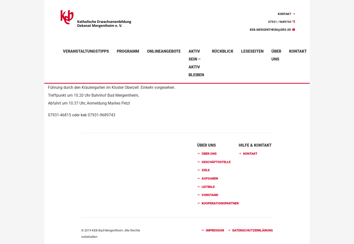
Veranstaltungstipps (86, 51)
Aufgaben (210, 178)
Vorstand (210, 195)
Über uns (276, 55)
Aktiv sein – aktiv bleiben (196, 63)
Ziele (206, 170)
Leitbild (208, 187)
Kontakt (284, 14)
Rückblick (222, 51)
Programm (128, 51)
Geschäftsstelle (216, 162)
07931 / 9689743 (279, 22)
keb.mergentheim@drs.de (270, 29)
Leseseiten (252, 51)
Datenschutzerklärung (252, 230)
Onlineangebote (164, 51)
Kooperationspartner (220, 203)
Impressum (215, 230)
